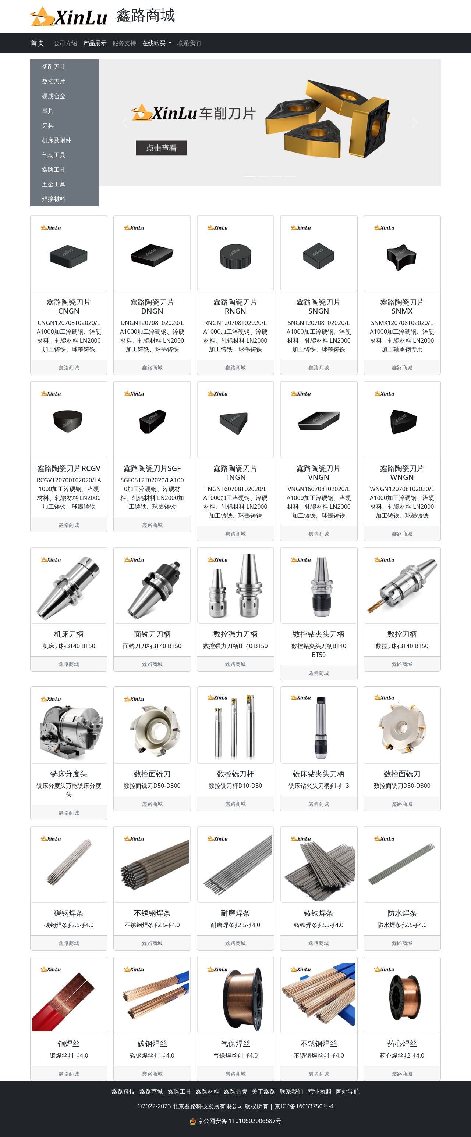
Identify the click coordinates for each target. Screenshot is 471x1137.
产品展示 (95, 43)
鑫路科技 (123, 1091)
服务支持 (124, 43)
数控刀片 (53, 81)
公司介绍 (65, 43)
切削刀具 (53, 66)
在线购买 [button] (154, 43)
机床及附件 (56, 140)
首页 (37, 43)
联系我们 (189, 43)
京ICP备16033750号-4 (304, 1106)
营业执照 (320, 1091)
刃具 (48, 125)
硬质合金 (53, 96)
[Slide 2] (263, 176)
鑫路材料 (207, 1091)
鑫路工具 (53, 169)
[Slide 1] (249, 176)
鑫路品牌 (235, 1091)
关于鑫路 (263, 1091)
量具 (48, 111)
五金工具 (53, 184)
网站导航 (348, 1091)
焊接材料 (53, 199)
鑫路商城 (151, 1091)
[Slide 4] (289, 176)
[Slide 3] (276, 176)
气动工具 (53, 155)
